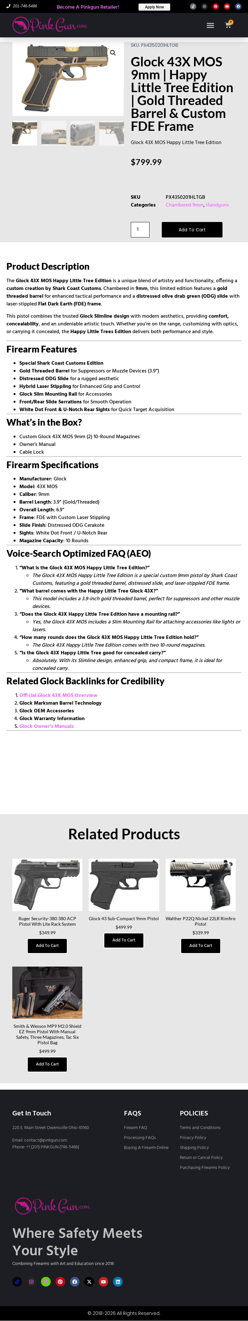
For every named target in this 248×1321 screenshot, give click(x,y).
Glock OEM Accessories (46, 711)
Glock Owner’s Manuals (46, 726)
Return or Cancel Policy (201, 1157)
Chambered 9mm (184, 205)
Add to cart (192, 230)
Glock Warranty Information (52, 719)
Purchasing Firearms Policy (205, 1167)
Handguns (217, 205)
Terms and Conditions (200, 1127)
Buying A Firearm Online (146, 1147)
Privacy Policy (193, 1137)
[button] (210, 25)
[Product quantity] (140, 229)
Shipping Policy (194, 1147)
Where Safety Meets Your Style (77, 1243)
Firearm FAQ (135, 1127)
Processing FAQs (140, 1137)
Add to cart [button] (47, 946)
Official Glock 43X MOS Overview (58, 695)
